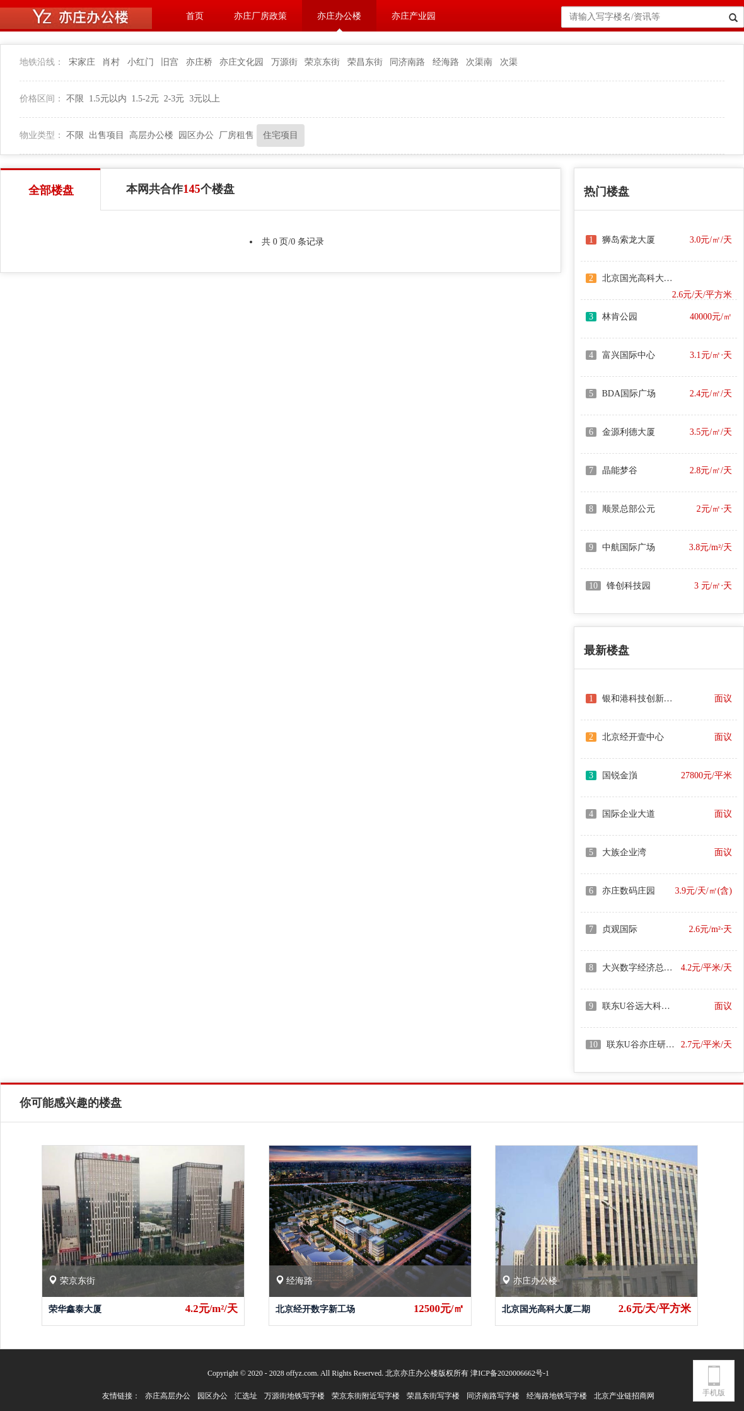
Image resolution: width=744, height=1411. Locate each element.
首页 (195, 16)
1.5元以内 (108, 98)
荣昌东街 (365, 62)
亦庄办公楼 (339, 16)
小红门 (140, 62)
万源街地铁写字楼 (294, 1395)
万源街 (284, 62)
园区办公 (196, 135)
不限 (75, 98)
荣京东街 (322, 62)
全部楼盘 (51, 190)
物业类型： (42, 135)
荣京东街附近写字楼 (366, 1395)
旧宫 (169, 62)
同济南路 (407, 62)
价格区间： (42, 98)
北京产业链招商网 (624, 1395)
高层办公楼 (151, 135)
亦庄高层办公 (167, 1395)
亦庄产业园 (414, 16)
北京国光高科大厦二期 (546, 1309)
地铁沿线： (42, 62)
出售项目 (106, 135)
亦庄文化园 (241, 62)
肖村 (111, 62)
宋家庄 (82, 62)
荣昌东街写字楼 (433, 1395)
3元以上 (204, 98)
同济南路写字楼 (493, 1395)
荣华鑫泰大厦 (75, 1309)
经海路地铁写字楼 (556, 1395)
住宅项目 (280, 135)
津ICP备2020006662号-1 (509, 1373)
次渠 (509, 62)
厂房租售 (236, 135)
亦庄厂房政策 (260, 16)
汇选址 (246, 1395)
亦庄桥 (199, 62)
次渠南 (479, 62)
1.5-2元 (145, 98)
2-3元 (174, 98)
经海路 (446, 62)
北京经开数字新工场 (315, 1309)
